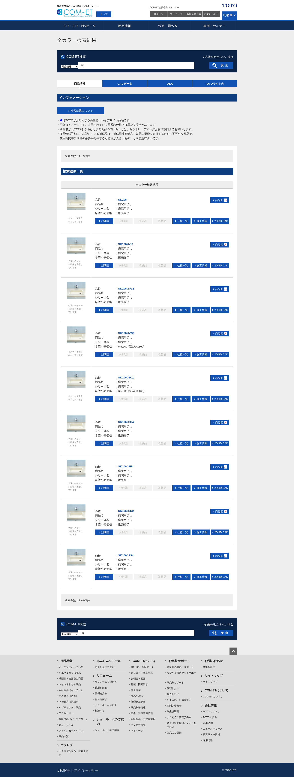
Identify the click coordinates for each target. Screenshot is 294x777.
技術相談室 (209, 667)
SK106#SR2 (126, 510)
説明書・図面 (138, 678)
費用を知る (101, 687)
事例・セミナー (214, 25)
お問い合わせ (211, 14)
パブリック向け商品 (70, 707)
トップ (104, 14)
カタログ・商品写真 (142, 672)
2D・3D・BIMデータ (79, 25)
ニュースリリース (212, 728)
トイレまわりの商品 (70, 684)
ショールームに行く (106, 704)
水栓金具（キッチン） (71, 690)
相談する (100, 710)
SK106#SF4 (126, 466)
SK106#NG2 (126, 288)
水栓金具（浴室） (68, 695)
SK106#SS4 (126, 555)
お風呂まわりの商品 (70, 672)
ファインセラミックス (71, 730)
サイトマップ (214, 675)
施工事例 (136, 690)
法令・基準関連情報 (142, 713)
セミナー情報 (138, 724)
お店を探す (101, 699)
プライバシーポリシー (85, 770)
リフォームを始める (106, 681)
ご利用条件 (63, 770)
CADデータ (124, 83)
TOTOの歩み (210, 717)
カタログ (67, 745)
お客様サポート (179, 661)
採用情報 (208, 740)
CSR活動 (208, 722)
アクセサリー (66, 713)
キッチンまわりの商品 (71, 667)
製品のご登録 (174, 732)
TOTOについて (211, 711)
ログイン (159, 14)
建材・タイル (66, 724)
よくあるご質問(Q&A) (179, 717)
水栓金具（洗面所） (70, 701)
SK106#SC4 (126, 421)
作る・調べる (169, 25)
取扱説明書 (173, 711)
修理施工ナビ (138, 701)
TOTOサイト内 (214, 83)
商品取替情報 (138, 707)
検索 (229, 15)
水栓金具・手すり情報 (143, 719)
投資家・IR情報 (211, 734)
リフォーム (104, 675)
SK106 (122, 199)
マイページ (176, 14)
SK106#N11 (126, 244)
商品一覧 (64, 736)
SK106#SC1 (126, 377)
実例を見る (101, 693)
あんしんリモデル (109, 661)
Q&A (169, 83)
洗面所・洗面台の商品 (71, 678)
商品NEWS (137, 695)
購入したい (173, 694)
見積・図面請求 (139, 684)
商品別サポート (175, 682)
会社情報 (211, 705)
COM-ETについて (216, 690)
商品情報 (124, 25)
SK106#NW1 (126, 333)
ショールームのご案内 (107, 730)
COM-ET (144, 661)
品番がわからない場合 (219, 56)
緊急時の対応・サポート (180, 667)
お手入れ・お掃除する (179, 699)
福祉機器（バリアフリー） (73, 719)
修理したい (173, 688)
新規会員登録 (194, 14)
